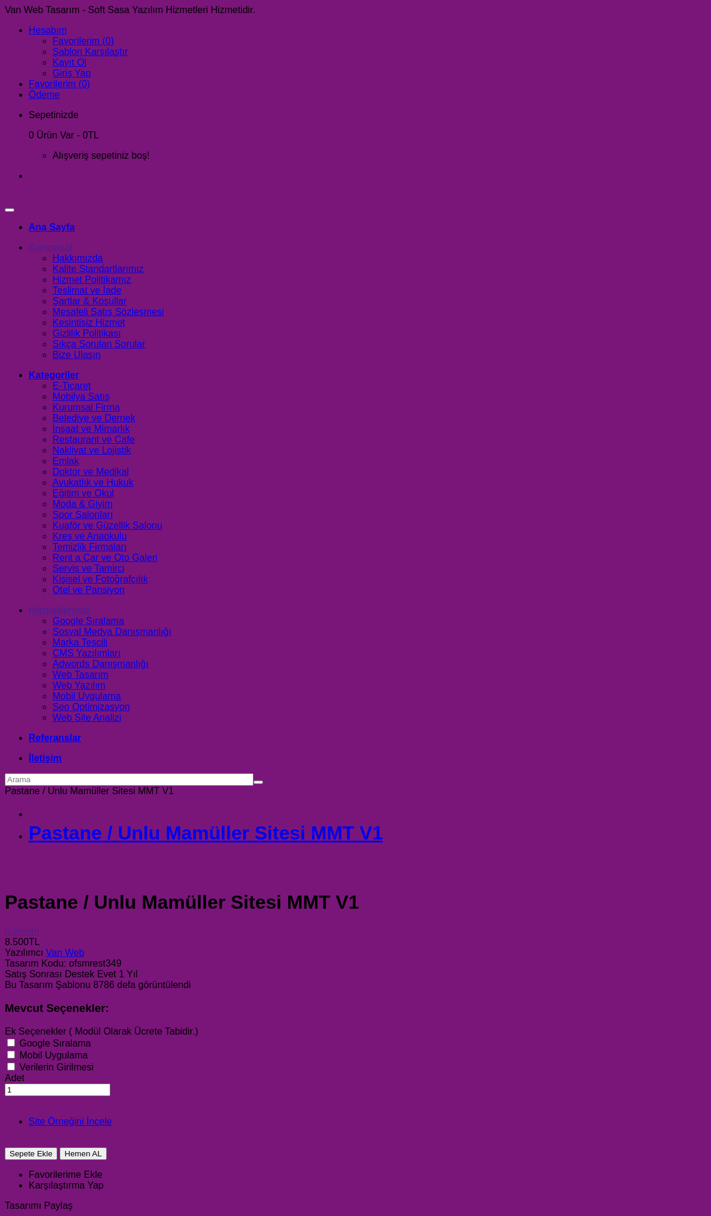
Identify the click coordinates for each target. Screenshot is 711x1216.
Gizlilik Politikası (86, 333)
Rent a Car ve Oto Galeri (104, 558)
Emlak (65, 461)
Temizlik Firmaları (89, 547)
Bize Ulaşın (76, 355)
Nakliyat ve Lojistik (91, 450)
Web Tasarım (80, 674)
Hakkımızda (77, 258)
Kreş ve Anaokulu (89, 536)
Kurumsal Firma (86, 407)
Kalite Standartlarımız (98, 269)
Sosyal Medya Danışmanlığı (111, 631)
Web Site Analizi (86, 717)
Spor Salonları (82, 515)
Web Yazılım (79, 685)
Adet (14, 1078)
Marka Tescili (79, 642)
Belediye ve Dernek (93, 418)
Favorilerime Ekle (66, 1174)
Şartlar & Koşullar (89, 301)
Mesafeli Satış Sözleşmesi (108, 312)
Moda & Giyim (82, 504)
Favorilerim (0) (83, 41)
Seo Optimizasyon (91, 707)
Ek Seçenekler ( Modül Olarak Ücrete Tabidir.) (101, 1031)
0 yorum (22, 931)
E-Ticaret (71, 386)
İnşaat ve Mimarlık (91, 429)
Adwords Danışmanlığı (100, 664)
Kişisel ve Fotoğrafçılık (100, 579)
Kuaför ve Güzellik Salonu (107, 525)
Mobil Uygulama (86, 696)
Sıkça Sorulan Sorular (99, 344)
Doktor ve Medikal (90, 472)
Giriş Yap (71, 73)
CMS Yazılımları (86, 653)
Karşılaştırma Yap (66, 1185)
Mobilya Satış (81, 396)
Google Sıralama (88, 621)
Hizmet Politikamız (91, 279)
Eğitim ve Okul (83, 493)
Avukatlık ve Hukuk (93, 482)
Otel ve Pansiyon (88, 590)
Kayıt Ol (69, 62)
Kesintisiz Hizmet (88, 322)
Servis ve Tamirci (88, 568)
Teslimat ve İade (87, 290)
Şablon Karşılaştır (90, 52)
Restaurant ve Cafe (93, 439)
